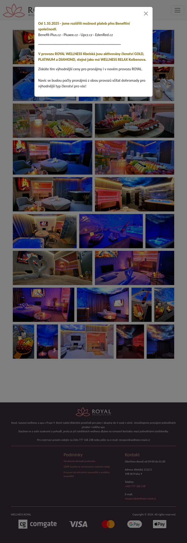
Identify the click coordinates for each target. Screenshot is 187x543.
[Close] (146, 13)
